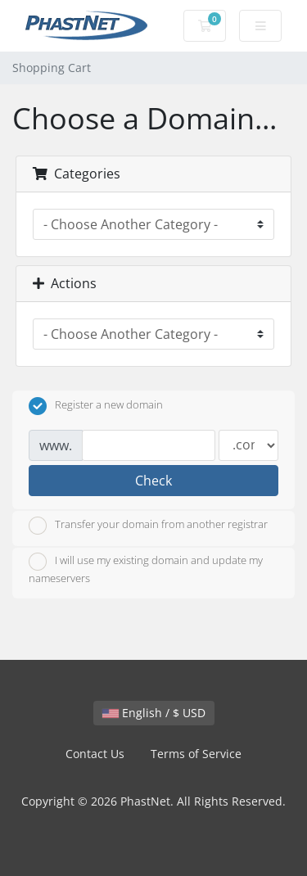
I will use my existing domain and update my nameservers (146, 569)
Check (153, 481)
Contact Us (94, 753)
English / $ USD (153, 712)
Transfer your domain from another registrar (148, 526)
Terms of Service (196, 753)
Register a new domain (96, 406)
